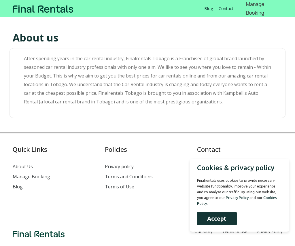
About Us (23, 166)
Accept (216, 218)
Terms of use (234, 231)
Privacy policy (119, 166)
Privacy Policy (269, 231)
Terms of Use (119, 186)
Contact (226, 8)
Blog (208, 8)
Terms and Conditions (129, 176)
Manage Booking (31, 176)
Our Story (203, 231)
